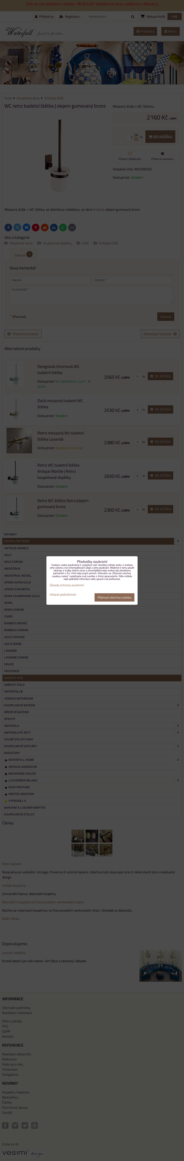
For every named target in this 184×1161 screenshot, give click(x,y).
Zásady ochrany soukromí (67, 585)
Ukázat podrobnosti (63, 594)
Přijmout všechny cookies (114, 597)
